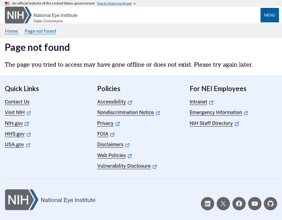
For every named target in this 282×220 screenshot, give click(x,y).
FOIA (106, 134)
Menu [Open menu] (269, 15)
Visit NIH (18, 112)
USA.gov (17, 144)
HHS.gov (18, 134)
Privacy (108, 123)
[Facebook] (239, 203)
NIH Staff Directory (214, 123)
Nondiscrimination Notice (128, 112)
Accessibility (114, 102)
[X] (223, 203)
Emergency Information (219, 112)
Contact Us (17, 102)
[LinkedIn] (207, 203)
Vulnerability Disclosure (127, 166)
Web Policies (114, 155)
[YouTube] (254, 203)
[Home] (41, 15)
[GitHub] (270, 203)
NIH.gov (17, 123)
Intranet (202, 102)
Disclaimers (113, 144)
